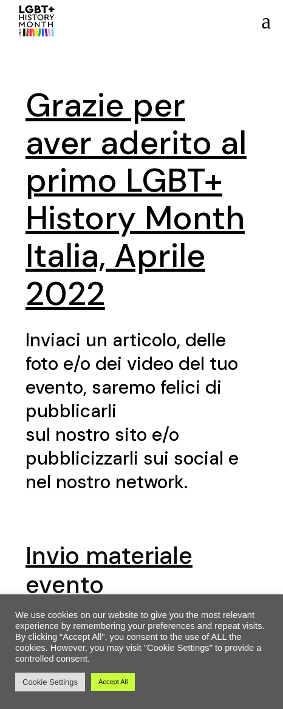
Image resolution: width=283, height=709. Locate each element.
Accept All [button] (113, 681)
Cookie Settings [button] (50, 682)
